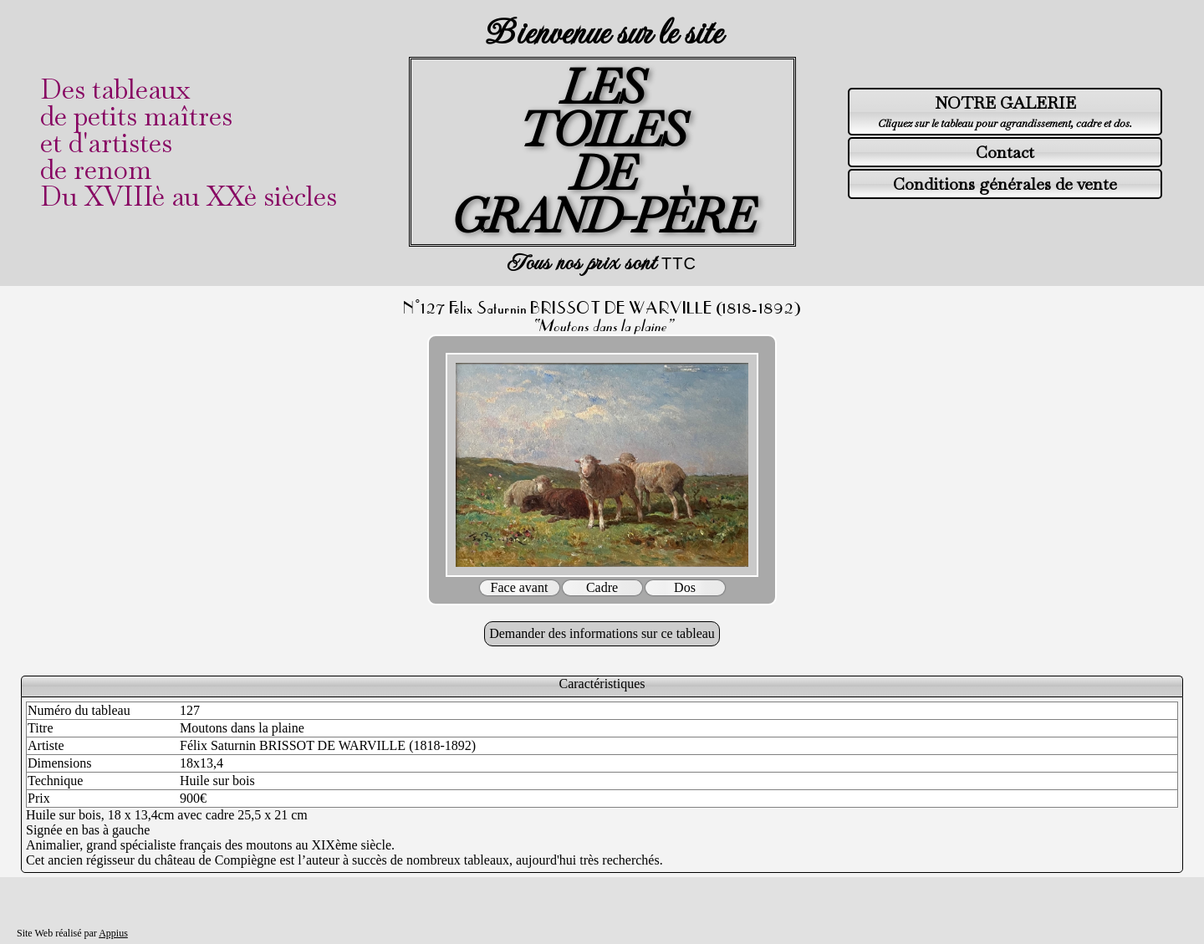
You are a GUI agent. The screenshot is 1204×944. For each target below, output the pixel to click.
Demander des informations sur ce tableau (602, 633)
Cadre (602, 587)
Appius (113, 933)
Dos (685, 587)
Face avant (519, 587)
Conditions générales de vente (1005, 184)
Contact (1005, 152)
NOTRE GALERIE (1005, 103)
